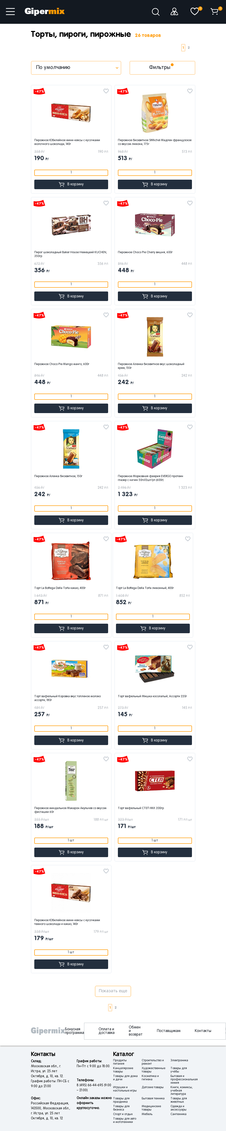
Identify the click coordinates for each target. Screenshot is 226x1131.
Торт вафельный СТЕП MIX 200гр (141, 808)
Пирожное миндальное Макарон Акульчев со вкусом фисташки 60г (70, 810)
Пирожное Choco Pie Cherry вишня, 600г (145, 252)
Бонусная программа (74, 1031)
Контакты (203, 1031)
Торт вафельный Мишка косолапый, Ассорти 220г (152, 696)
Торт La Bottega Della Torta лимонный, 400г (145, 588)
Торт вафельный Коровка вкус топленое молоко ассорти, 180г (67, 698)
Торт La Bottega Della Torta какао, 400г (60, 588)
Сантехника (178, 1114)
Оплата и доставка (107, 1031)
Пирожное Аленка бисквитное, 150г (58, 476)
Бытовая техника (153, 1098)
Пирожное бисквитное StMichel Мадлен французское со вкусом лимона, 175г (154, 142)
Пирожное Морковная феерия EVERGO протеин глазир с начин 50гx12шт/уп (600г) (150, 478)
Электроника (179, 1060)
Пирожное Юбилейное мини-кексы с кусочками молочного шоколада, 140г (67, 142)
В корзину (71, 184)
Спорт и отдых (123, 1114)
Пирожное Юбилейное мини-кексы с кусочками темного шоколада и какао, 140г (67, 922)
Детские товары (153, 1087)
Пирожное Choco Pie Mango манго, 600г (61, 364)
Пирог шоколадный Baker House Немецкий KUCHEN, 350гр (70, 254)
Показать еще (113, 991)
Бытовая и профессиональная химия (184, 1079)
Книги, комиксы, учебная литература (182, 1091)
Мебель (147, 1114)
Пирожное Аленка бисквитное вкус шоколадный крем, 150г (151, 366)
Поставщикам (169, 1031)
